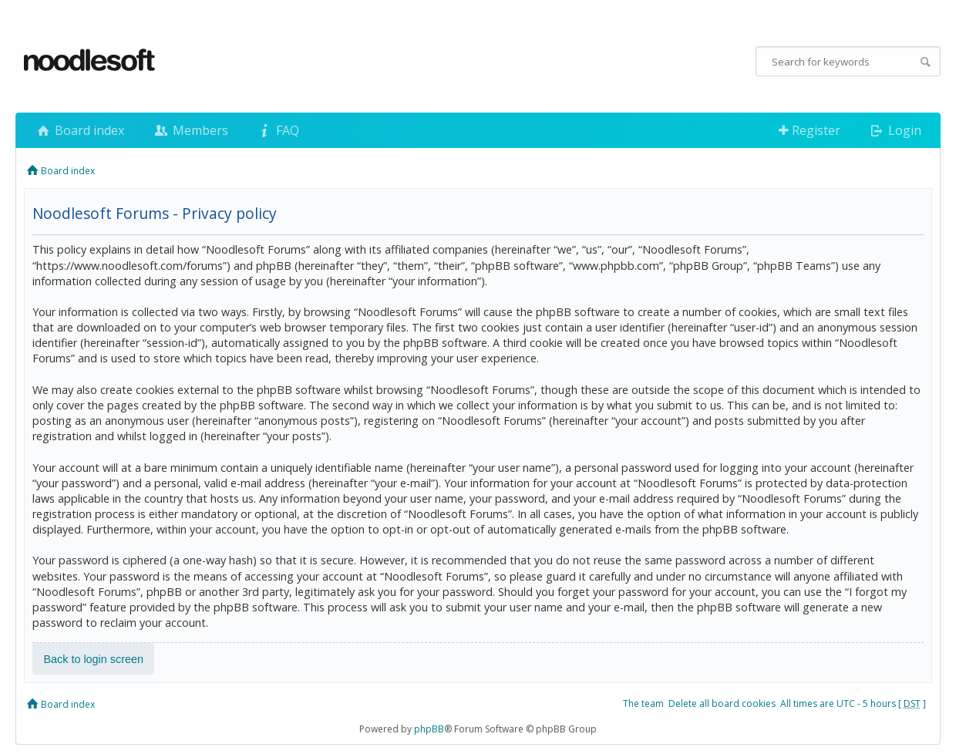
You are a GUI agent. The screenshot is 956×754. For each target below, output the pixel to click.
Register (809, 130)
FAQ (277, 130)
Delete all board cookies (722, 703)
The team (643, 703)
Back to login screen (93, 659)
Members (189, 130)
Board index (79, 130)
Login (894, 130)
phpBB (429, 728)
